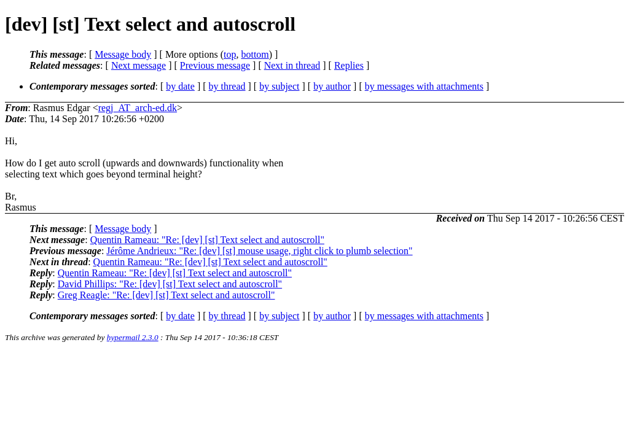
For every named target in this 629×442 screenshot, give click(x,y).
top (230, 54)
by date (180, 86)
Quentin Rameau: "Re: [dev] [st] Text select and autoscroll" (207, 240)
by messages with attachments (424, 86)
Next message (138, 65)
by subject (279, 86)
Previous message (215, 65)
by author (332, 86)
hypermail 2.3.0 (132, 337)
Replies (349, 65)
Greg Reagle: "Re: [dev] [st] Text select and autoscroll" (166, 295)
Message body (123, 54)
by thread (227, 86)
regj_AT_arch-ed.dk (137, 108)
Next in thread (292, 65)
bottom (254, 54)
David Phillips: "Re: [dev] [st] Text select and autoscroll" (170, 284)
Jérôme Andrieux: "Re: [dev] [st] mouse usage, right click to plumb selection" (259, 251)
